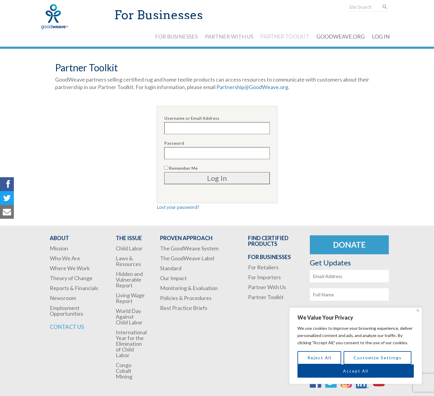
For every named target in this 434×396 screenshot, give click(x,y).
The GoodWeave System (189, 248)
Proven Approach (186, 238)
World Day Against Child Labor (129, 317)
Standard (170, 268)
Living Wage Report (130, 298)
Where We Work (70, 268)
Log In (381, 36)
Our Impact (173, 278)
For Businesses (176, 36)
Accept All (356, 370)
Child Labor (129, 248)
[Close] (418, 310)
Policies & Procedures (186, 298)
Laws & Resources (128, 261)
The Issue (129, 238)
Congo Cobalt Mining (124, 371)
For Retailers (263, 267)
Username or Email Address (191, 118)
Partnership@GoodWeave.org (252, 87)
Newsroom (63, 298)
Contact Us (67, 326)
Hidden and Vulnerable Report (129, 280)
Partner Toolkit (284, 36)
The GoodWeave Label (187, 258)
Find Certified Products (268, 241)
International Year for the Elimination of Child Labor (131, 343)
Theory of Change (71, 278)
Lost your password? (178, 207)
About (59, 238)
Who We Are (65, 258)
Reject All (319, 357)
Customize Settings (378, 357)
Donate (349, 244)
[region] (355, 346)
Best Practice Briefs (183, 308)
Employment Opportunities (66, 311)
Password (174, 143)
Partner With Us (229, 36)
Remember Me (181, 168)
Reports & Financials (74, 288)
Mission (59, 248)
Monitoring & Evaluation (189, 288)
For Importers (264, 277)
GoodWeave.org (340, 36)
